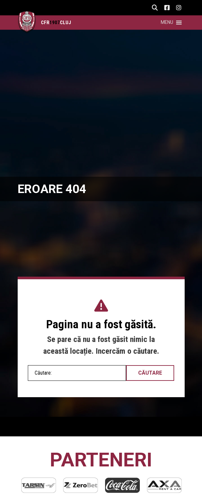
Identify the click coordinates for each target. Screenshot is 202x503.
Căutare (150, 373)
